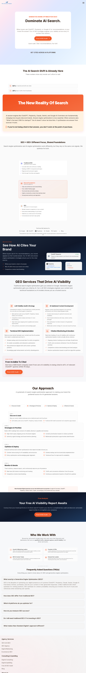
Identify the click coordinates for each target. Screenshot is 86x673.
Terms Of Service (49, 660)
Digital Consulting (33, 652)
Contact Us (47, 652)
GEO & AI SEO (21, 652)
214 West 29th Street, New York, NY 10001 (56, 655)
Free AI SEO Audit (33, 657)
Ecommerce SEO (22, 660)
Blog (29, 660)
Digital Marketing (22, 657)
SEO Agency (20, 655)
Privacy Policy (48, 657)
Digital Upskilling (33, 655)
